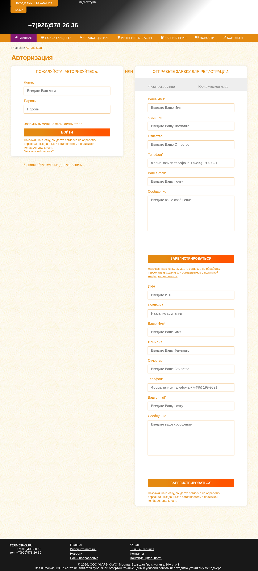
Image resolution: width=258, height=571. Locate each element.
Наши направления (84, 558)
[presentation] (180, 244)
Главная (16, 47)
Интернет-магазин (83, 549)
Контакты (137, 553)
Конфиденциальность (146, 558)
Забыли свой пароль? (39, 151)
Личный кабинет (142, 549)
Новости (76, 553)
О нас (134, 544)
